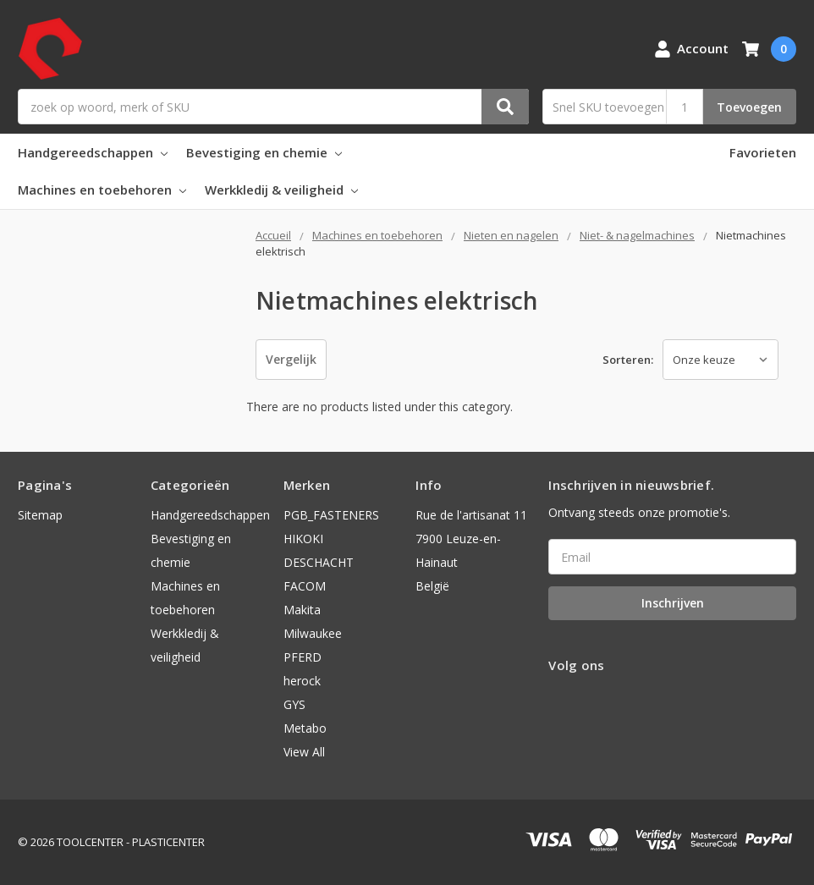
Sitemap (40, 515)
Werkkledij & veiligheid (281, 189)
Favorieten (762, 152)
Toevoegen (749, 107)
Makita (302, 610)
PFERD (302, 657)
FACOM (304, 586)
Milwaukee (312, 633)
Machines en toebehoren (102, 189)
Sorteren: (627, 359)
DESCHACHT (318, 562)
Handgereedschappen (93, 152)
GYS (294, 704)
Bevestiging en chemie (264, 152)
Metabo (305, 728)
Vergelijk (291, 359)
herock (302, 681)
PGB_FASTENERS (331, 515)
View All (304, 752)
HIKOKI (303, 538)
